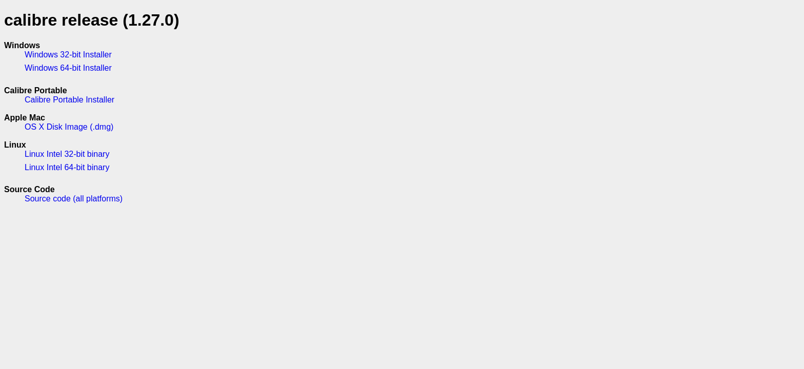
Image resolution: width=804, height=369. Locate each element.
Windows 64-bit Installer (68, 68)
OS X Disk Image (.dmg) (69, 126)
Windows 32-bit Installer (68, 54)
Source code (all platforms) (74, 198)
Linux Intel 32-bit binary (67, 154)
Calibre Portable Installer (69, 99)
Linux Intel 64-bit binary (67, 167)
